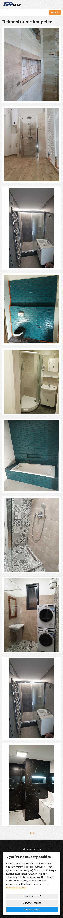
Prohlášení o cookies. (16, 887)
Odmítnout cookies (32, 903)
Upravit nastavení (32, 896)
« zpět (31, 833)
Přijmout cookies (32, 909)
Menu (54, 12)
